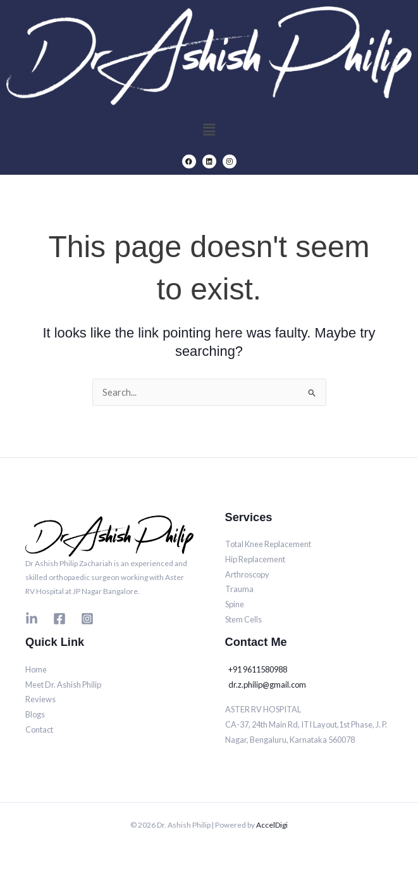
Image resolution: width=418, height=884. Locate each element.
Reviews (40, 699)
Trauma (239, 589)
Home (36, 669)
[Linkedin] (31, 618)
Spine (234, 604)
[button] (208, 129)
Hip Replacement (255, 559)
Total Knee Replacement (268, 544)
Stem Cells (243, 619)
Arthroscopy (247, 574)
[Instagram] (87, 618)
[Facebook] (59, 618)
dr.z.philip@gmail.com (267, 684)
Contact (39, 729)
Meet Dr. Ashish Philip (63, 684)
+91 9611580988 (257, 669)
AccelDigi (272, 825)
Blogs (35, 714)
